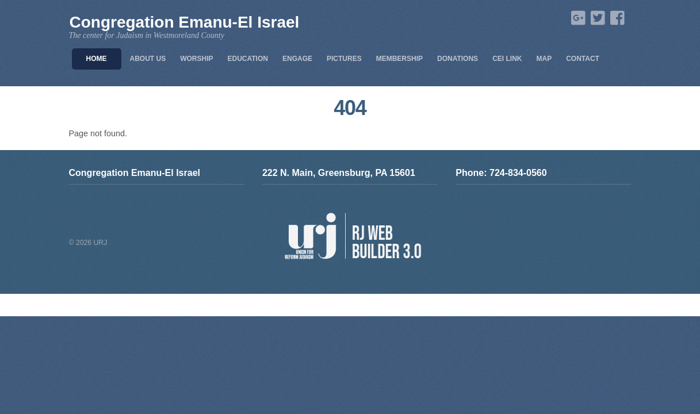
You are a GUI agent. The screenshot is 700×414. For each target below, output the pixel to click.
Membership (399, 59)
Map (544, 59)
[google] (577, 18)
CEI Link (507, 59)
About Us (148, 59)
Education (248, 59)
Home (96, 59)
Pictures (344, 59)
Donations (457, 59)
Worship (196, 59)
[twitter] (596, 18)
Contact (582, 59)
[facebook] (616, 18)
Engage (297, 59)
